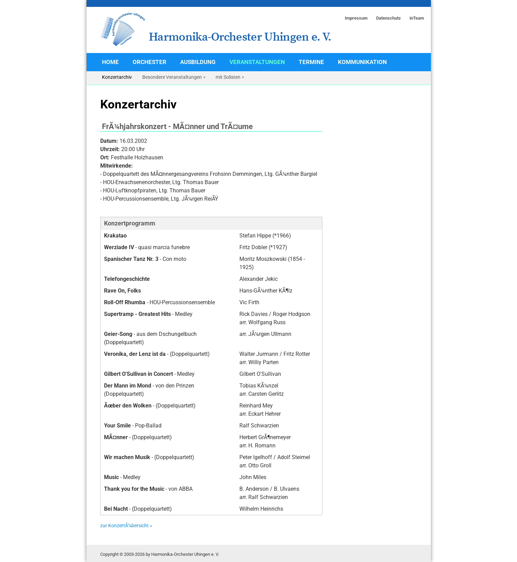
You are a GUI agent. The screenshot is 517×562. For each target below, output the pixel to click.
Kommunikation (362, 62)
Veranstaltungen (257, 62)
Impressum (356, 18)
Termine (311, 62)
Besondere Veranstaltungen (172, 77)
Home (110, 62)
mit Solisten (228, 77)
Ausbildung (198, 62)
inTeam (417, 18)
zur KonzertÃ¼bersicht (124, 526)
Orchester (149, 62)
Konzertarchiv (117, 77)
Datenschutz (388, 18)
